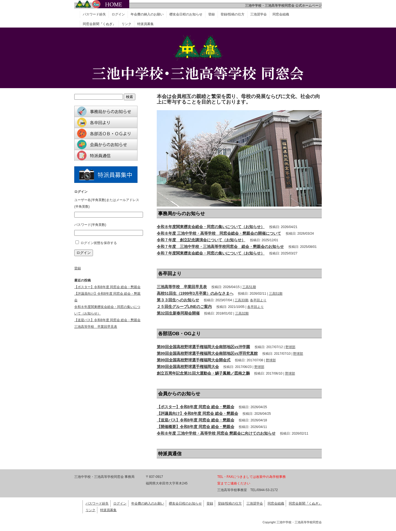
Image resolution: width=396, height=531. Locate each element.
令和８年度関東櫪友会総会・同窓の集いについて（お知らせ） (211, 226)
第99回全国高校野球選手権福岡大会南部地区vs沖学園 (203, 347)
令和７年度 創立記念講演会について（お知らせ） (201, 240)
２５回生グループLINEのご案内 (184, 306)
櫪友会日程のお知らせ (185, 14)
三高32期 (242, 313)
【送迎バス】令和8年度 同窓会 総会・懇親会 (195, 420)
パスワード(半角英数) (90, 225)
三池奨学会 (258, 14)
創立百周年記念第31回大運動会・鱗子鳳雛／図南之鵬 (203, 373)
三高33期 (241, 300)
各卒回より (258, 300)
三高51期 (249, 287)
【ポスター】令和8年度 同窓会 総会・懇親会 (195, 407)
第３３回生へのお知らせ (178, 300)
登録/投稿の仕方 (232, 14)
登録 (211, 14)
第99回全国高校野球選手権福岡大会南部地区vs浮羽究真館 (207, 353)
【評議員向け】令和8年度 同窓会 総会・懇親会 (197, 413)
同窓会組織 (281, 14)
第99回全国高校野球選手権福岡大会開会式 (193, 360)
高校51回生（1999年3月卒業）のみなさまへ (195, 293)
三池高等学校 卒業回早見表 (182, 287)
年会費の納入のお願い (147, 14)
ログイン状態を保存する (99, 243)
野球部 (290, 347)
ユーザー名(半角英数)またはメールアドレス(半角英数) (106, 203)
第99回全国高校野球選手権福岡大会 (188, 366)
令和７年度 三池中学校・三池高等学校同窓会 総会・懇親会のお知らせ (220, 246)
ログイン (118, 14)
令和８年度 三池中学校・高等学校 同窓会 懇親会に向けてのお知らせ (216, 433)
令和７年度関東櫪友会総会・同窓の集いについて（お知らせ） (211, 253)
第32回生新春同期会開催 (178, 313)
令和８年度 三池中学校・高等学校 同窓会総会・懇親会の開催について (219, 233)
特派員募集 (145, 24)
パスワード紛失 (94, 14)
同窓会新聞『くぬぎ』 (99, 24)
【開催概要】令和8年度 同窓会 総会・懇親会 (195, 426)
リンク (126, 24)
